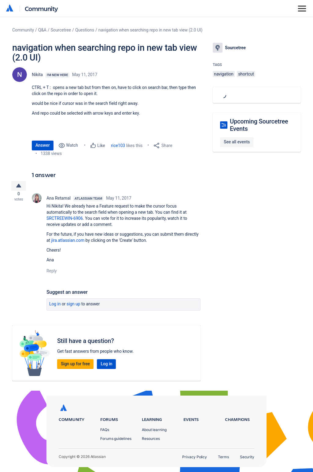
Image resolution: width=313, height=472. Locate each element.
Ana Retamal (58, 200)
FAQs (104, 429)
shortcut (246, 74)
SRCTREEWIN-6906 (64, 220)
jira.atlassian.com (67, 242)
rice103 (118, 145)
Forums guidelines (115, 438)
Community (41, 8)
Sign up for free (75, 366)
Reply (51, 273)
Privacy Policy (194, 457)
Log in (55, 306)
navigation (224, 74)
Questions (84, 30)
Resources (151, 438)
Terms (223, 457)
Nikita (37, 74)
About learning (154, 429)
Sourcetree (61, 30)
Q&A (42, 30)
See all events (237, 141)
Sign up (73, 306)
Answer (42, 145)
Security (247, 457)
